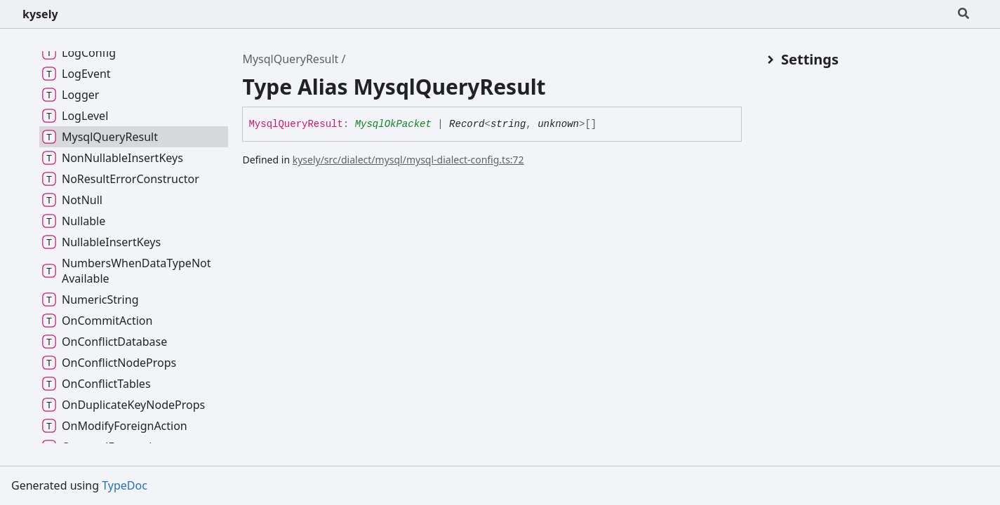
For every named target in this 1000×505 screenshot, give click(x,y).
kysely (40, 14)
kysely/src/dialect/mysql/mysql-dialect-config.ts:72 (408, 159)
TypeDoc (124, 485)
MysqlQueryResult (290, 59)
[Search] (963, 14)
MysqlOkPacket (393, 124)
